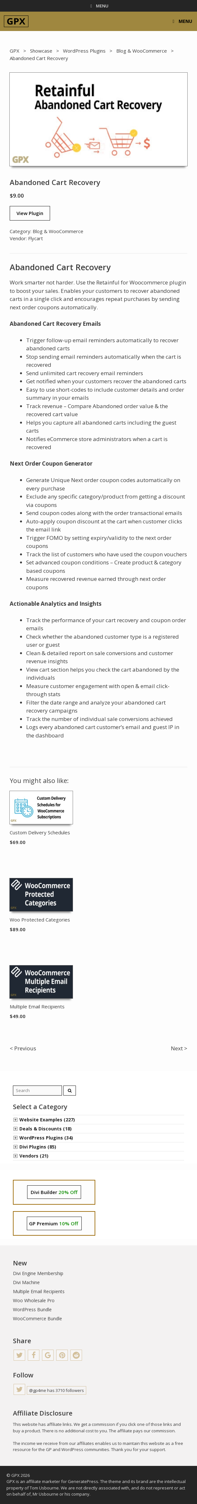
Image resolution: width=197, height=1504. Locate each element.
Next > (179, 1048)
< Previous (23, 1048)
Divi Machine (26, 1282)
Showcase (41, 50)
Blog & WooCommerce (141, 50)
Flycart (35, 238)
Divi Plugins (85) (37, 1147)
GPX (14, 50)
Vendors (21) (33, 1156)
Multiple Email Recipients (39, 1291)
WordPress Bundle (32, 1309)
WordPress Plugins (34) (46, 1138)
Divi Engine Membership (38, 1273)
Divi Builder (54, 1192)
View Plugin (29, 213)
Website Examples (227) (47, 1120)
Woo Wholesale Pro (34, 1300)
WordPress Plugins (84, 50)
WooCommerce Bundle (37, 1318)
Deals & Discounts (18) (45, 1129)
